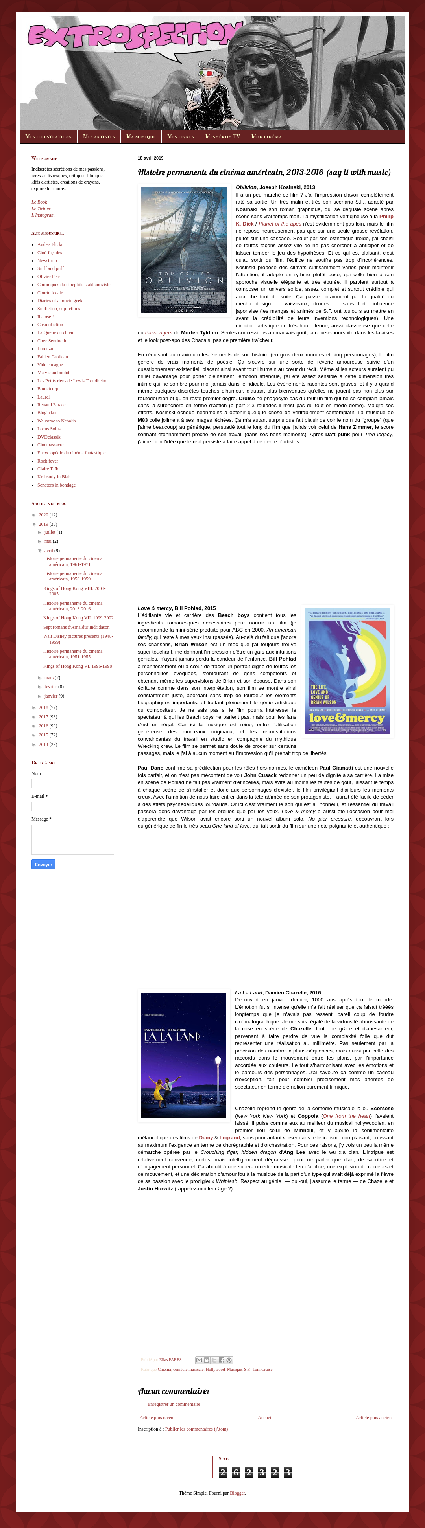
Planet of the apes (280, 224)
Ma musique (141, 136)
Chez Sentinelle (52, 340)
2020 (44, 515)
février (51, 686)
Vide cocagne (50, 364)
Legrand (230, 1137)
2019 (44, 524)
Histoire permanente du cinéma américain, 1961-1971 (72, 561)
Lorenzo (45, 348)
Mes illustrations (48, 136)
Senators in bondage (56, 485)
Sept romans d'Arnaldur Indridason (76, 627)
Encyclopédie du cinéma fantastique (71, 452)
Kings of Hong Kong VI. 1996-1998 (77, 666)
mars (49, 677)
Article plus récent (157, 1417)
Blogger (237, 1493)
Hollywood (215, 1369)
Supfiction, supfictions (58, 308)
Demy (206, 1137)
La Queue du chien (55, 332)
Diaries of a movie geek (60, 300)
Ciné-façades (49, 252)
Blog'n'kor (47, 412)
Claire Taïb (47, 469)
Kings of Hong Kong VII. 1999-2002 (78, 618)
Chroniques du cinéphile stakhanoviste (74, 284)
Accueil (265, 1417)
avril (49, 550)
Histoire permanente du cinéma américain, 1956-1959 (72, 576)
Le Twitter (41, 208)
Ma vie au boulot (53, 372)
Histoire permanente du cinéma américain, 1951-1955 (72, 653)
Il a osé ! (45, 317)
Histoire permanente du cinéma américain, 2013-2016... (72, 606)
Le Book (39, 202)
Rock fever (47, 461)
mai (48, 541)
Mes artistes (99, 136)
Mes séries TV (222, 136)
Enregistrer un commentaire (174, 1404)
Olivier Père (48, 276)
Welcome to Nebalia (56, 421)
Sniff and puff (50, 268)
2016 (44, 726)
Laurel (43, 397)
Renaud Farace (51, 405)
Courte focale (50, 293)
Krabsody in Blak (54, 476)
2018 (44, 707)
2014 (44, 744)
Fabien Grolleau (52, 357)
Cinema (164, 1369)
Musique (234, 1369)
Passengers (158, 333)
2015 (44, 735)
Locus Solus (49, 429)
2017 (44, 717)
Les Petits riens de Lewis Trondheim (72, 381)
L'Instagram (43, 215)
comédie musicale (188, 1369)
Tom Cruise (263, 1369)
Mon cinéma (266, 136)
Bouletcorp (47, 388)
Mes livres (180, 136)
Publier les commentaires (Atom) (196, 1429)
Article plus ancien (374, 1417)
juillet (50, 532)
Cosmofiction (50, 324)
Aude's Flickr (50, 244)
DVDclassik (49, 437)
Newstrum (47, 260)
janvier (51, 696)
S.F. (247, 1369)
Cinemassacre (50, 445)
